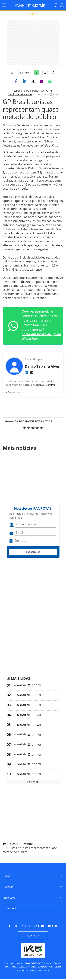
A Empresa (10, 908)
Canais (7, 876)
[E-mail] (31, 372)
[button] (16, 81)
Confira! (50, 384)
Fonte (24, 72)
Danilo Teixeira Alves (20, 94)
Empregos (9, 897)
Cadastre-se (33, 552)
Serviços (8, 886)
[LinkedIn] (26, 372)
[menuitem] (33, 874)
